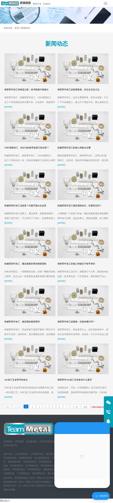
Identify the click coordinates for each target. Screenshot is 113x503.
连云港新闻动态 (42, 458)
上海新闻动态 (37, 454)
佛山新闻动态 (54, 473)
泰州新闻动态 (14, 461)
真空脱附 (19, 441)
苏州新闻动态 (10, 458)
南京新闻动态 (52, 454)
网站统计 (5, 500)
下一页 (75, 407)
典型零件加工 (10, 485)
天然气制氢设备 (47, 441)
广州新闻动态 (23, 473)
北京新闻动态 (21, 454)
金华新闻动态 (32, 465)
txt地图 (11, 489)
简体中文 (37, 4)
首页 (16, 28)
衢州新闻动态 (47, 465)
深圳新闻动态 (38, 473)
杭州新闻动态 (45, 461)
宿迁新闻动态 (29, 461)
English (46, 4)
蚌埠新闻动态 (34, 469)
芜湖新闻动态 (18, 469)
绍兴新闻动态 (16, 465)
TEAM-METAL (10, 445)
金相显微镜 (31, 441)
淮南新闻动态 (49, 469)
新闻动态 (25, 28)
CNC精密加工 (45, 482)
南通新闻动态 (25, 458)
